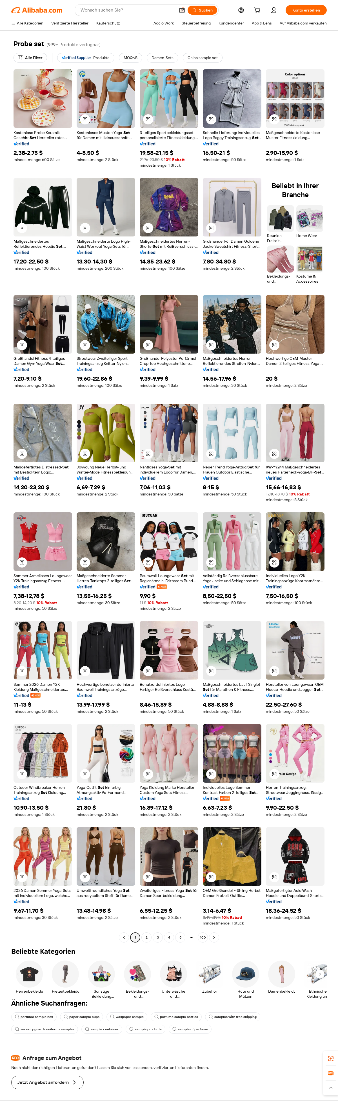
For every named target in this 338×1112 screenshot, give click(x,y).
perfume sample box (34, 1017)
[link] (330, 1058)
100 (203, 937)
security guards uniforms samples (44, 1029)
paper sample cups (81, 1017)
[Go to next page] (214, 937)
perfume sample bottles (176, 1017)
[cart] (258, 11)
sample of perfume (190, 1029)
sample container (102, 1029)
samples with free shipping (233, 1017)
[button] (182, 10)
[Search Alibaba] (127, 10)
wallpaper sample (127, 1017)
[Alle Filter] (30, 57)
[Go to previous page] (124, 937)
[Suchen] (202, 10)
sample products (145, 1029)
